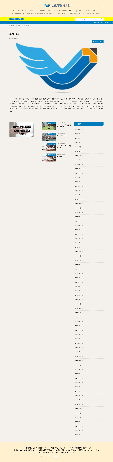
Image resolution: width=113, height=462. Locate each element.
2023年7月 (79, 273)
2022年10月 (79, 313)
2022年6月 (79, 330)
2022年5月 (79, 334)
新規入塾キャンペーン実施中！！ (27, 11)
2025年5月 (79, 177)
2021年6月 (79, 382)
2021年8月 (79, 374)
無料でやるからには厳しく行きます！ (89, 11)
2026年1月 (79, 142)
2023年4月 (79, 286)
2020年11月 (79, 413)
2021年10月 (79, 365)
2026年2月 (79, 138)
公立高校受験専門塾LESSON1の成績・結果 (22, 13)
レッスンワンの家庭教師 (60, 11)
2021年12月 (79, 356)
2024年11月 (79, 204)
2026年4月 (79, 129)
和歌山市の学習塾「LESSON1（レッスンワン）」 (61, 456)
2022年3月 (79, 343)
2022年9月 (79, 317)
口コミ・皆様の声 (40, 13)
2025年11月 (79, 151)
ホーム (14, 11)
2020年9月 (79, 422)
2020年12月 (79, 409)
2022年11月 (79, 308)
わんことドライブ (62, 135)
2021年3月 (79, 395)
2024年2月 (79, 243)
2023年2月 (79, 295)
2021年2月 (79, 400)
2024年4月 (79, 234)
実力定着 (59, 156)
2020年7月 (79, 430)
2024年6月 (79, 225)
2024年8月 (79, 217)
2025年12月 (79, 147)
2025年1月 (79, 195)
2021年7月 (79, 378)
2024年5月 (79, 230)
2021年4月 (79, 391)
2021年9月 (79, 369)
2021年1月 (79, 404)
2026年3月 (79, 134)
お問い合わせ (90, 13)
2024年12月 (79, 199)
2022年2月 (79, 347)
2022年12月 (79, 304)
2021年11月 (79, 361)
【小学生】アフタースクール (44, 11)
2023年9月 (79, 265)
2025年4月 (79, 182)
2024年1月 (79, 247)
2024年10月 (79, 208)
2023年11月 (79, 256)
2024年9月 (79, 212)
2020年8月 (79, 426)
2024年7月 (79, 221)
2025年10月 (79, 156)
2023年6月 (79, 278)
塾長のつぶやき (73, 11)
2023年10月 (79, 260)
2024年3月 (79, 238)
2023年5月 (79, 282)
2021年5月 (79, 387)
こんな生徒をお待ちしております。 (75, 13)
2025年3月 (79, 186)
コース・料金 (61, 13)
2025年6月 (79, 173)
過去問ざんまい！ (51, 13)
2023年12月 (79, 252)
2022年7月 (79, 326)
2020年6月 (79, 435)
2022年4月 (79, 339)
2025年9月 (79, 160)
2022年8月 (79, 321)
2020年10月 (79, 417)
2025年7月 (79, 169)
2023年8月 (79, 269)
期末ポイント (29, 25)
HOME (12, 25)
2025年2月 (79, 190)
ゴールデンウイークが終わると (64, 146)
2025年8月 (79, 164)
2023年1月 (79, 300)
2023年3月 (79, 291)
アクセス (98, 13)
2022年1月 (79, 352)
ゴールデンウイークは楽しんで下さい (64, 126)
